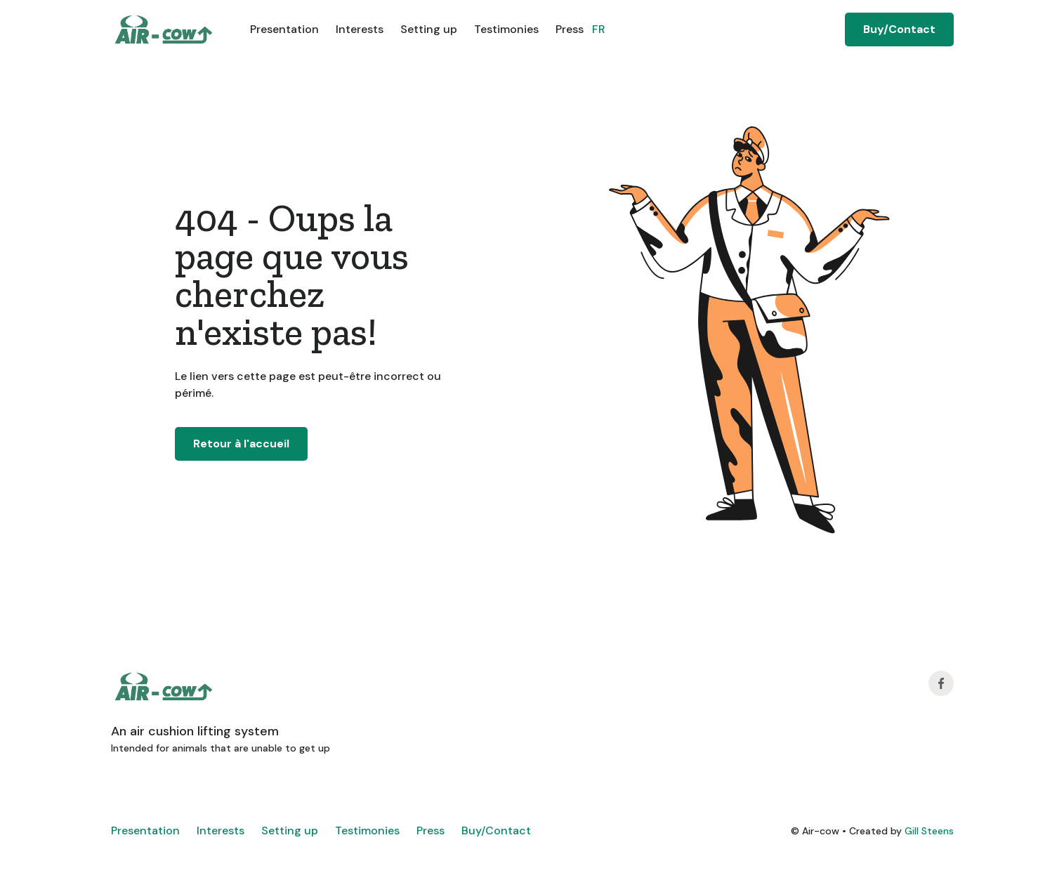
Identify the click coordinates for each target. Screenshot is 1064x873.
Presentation (284, 29)
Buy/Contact (899, 29)
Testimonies (506, 29)
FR (598, 29)
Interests (359, 29)
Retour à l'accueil (241, 443)
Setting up (428, 29)
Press (570, 29)
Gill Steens (929, 831)
